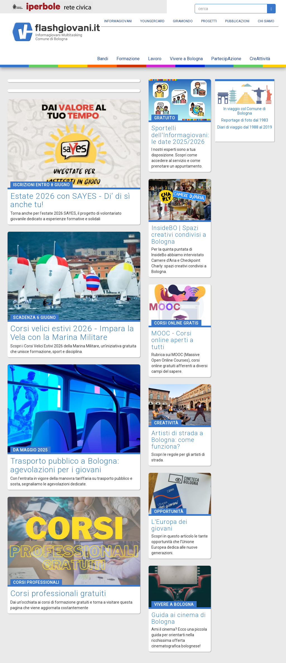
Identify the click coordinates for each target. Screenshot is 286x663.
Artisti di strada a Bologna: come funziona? (177, 440)
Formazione (128, 58)
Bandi (102, 58)
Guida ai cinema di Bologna (178, 618)
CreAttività (260, 58)
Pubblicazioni (237, 21)
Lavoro (154, 58)
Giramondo (183, 21)
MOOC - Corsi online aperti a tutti (172, 340)
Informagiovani (118, 21)
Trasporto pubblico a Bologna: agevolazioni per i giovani (64, 465)
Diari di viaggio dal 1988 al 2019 (244, 127)
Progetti (209, 21)
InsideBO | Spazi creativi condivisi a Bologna (178, 234)
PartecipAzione (226, 58)
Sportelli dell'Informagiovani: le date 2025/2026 (180, 135)
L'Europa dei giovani (169, 525)
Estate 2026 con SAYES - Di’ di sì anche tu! (70, 200)
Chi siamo (266, 21)
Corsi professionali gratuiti (58, 593)
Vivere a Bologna (186, 58)
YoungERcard (152, 21)
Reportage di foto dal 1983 (244, 120)
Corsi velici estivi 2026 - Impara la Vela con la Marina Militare (72, 333)
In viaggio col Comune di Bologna (244, 111)
